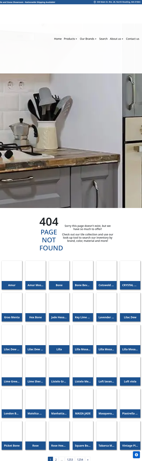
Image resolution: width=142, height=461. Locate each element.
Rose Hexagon (59, 445)
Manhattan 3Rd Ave (59, 413)
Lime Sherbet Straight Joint (36, 381)
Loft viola (130, 381)
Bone (59, 285)
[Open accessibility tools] (136, 454)
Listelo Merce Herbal (83, 381)
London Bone (12, 413)
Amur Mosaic (36, 285)
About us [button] (116, 39)
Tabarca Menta (107, 445)
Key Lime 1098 (83, 317)
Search (103, 39)
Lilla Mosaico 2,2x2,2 (107, 349)
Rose (35, 445)
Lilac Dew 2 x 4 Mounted (36, 349)
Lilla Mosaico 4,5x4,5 (130, 349)
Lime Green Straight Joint (12, 381)
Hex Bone (35, 317)
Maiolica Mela (36, 413)
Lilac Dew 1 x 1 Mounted (12, 349)
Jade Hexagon (59, 317)
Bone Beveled (83, 285)
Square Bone (83, 445)
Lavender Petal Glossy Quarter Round (107, 317)
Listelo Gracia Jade (59, 381)
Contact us (132, 39)
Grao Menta (12, 317)
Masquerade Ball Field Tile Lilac (107, 413)
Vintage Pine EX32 (130, 445)
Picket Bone (12, 445)
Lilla (59, 349)
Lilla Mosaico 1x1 (83, 349)
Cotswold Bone (107, 285)
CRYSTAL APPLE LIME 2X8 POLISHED (130, 285)
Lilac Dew (130, 317)
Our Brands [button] (87, 39)
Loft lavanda (107, 381)
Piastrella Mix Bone (130, 413)
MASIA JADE (83, 413)
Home (58, 39)
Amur (12, 285)
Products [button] (70, 39)
